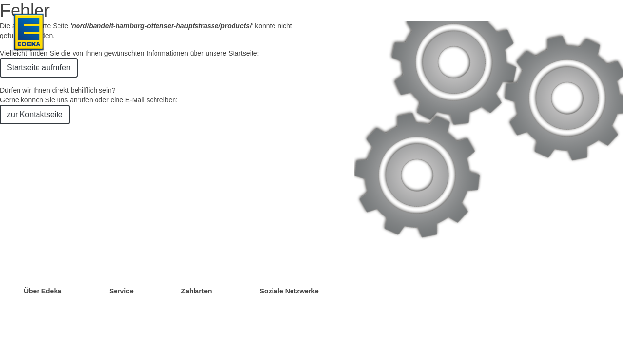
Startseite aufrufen (39, 67)
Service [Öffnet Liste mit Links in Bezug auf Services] (121, 291)
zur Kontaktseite (35, 114)
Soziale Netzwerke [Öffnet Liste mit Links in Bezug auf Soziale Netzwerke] (289, 291)
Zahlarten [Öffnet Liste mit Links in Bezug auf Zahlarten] (196, 291)
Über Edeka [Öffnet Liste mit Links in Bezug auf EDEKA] (42, 291)
